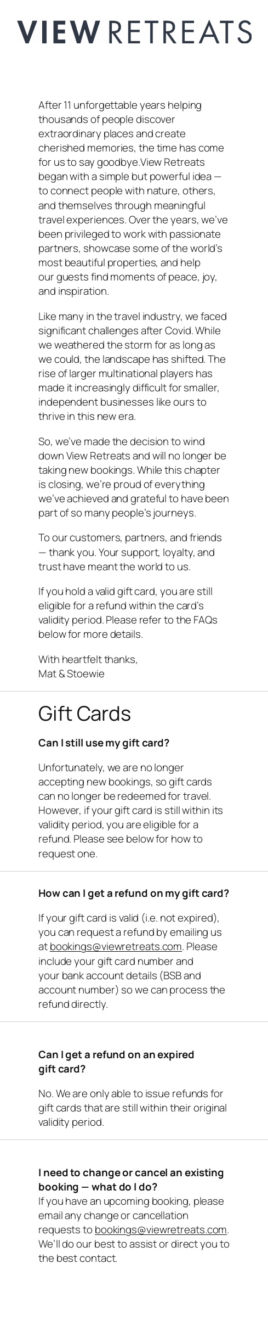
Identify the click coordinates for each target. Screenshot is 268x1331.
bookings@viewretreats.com (116, 946)
